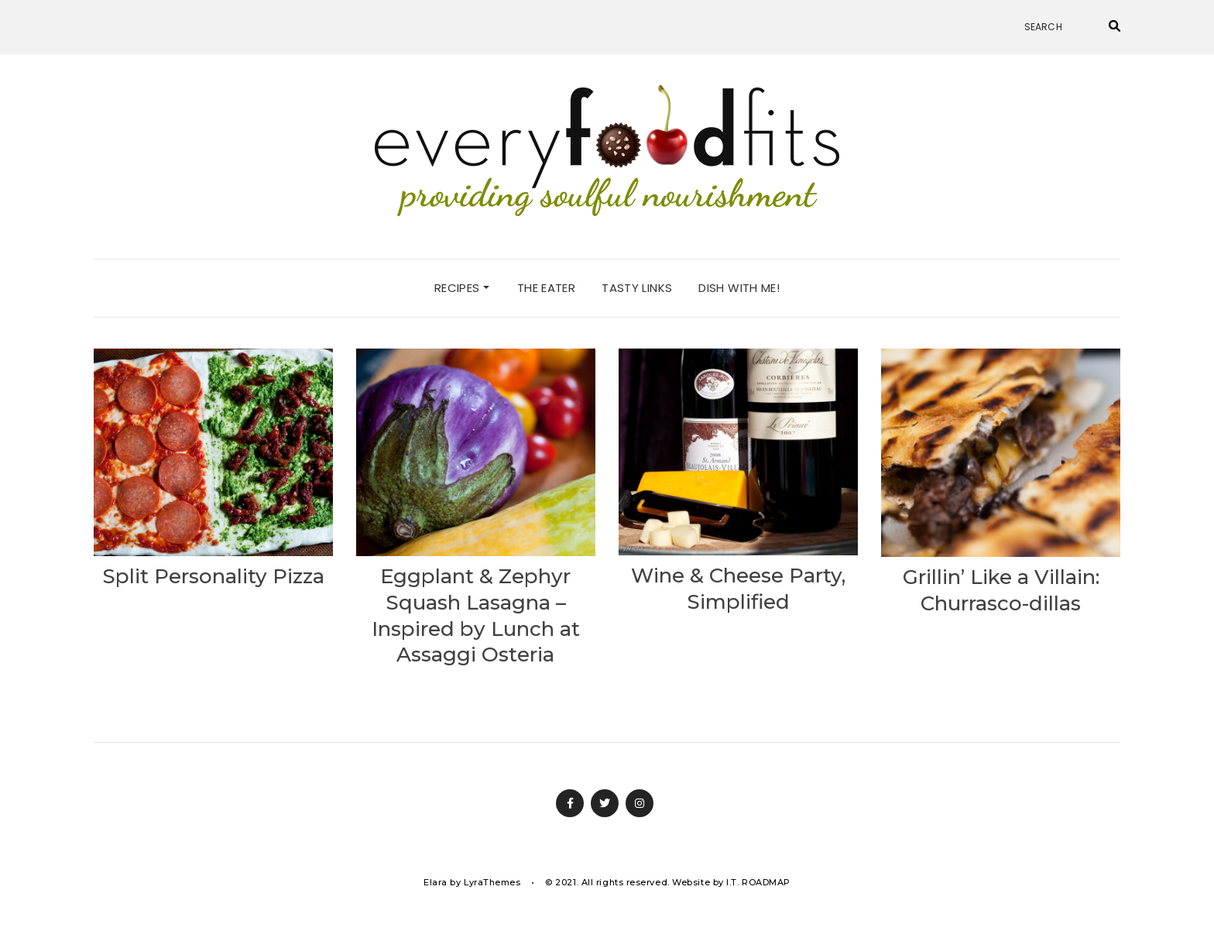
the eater (546, 288)
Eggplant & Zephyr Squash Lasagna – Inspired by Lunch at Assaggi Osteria (476, 615)
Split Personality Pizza (213, 576)
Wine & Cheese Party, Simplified (738, 588)
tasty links (637, 288)
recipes (461, 288)
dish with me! (739, 288)
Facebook (570, 803)
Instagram (639, 803)
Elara (436, 882)
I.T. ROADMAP (758, 882)
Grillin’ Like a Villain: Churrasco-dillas (1001, 590)
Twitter (605, 803)
